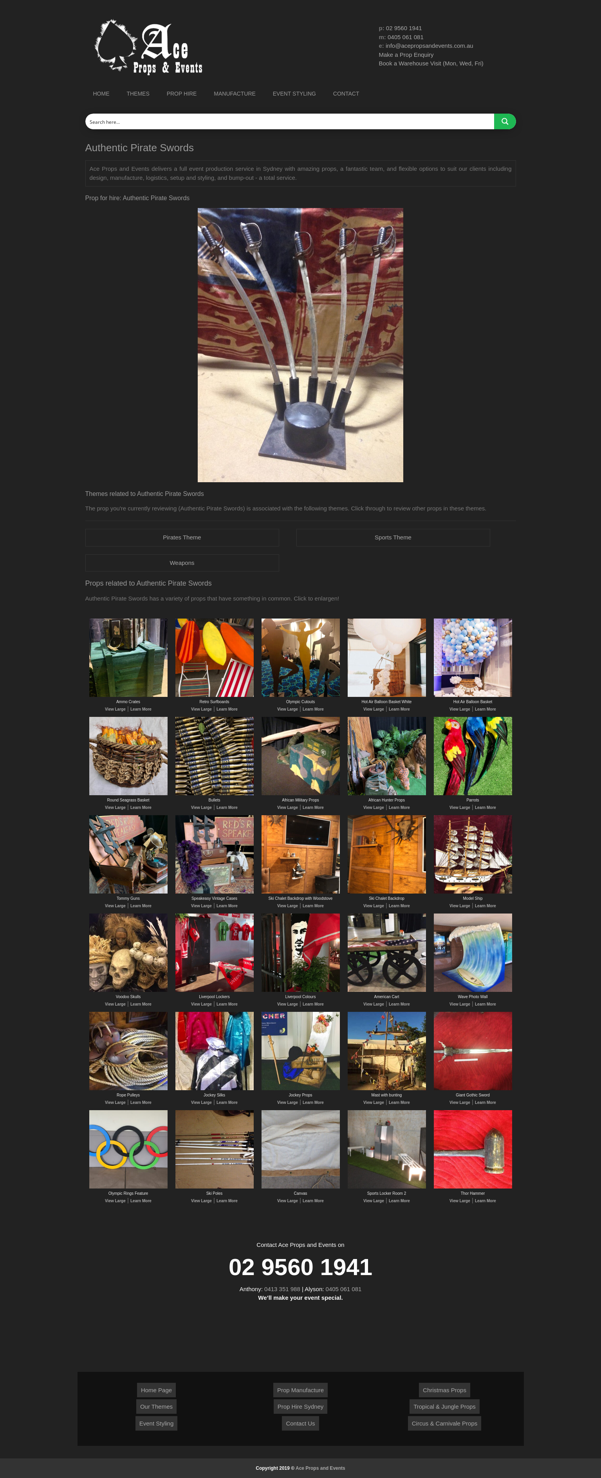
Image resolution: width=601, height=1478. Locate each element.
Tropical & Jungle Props (444, 1406)
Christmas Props (444, 1390)
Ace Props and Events (320, 1468)
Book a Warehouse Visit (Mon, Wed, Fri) (431, 63)
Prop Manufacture (300, 1390)
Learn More (141, 709)
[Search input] (290, 121)
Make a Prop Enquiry (406, 54)
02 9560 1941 (404, 28)
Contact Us (300, 1423)
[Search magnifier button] (505, 121)
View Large (115, 709)
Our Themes (156, 1406)
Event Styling (156, 1423)
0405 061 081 (406, 37)
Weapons (182, 562)
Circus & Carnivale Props (445, 1423)
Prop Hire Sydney (301, 1406)
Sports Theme (393, 537)
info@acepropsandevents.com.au (429, 45)
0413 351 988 (282, 1289)
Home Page (156, 1390)
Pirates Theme (182, 537)
